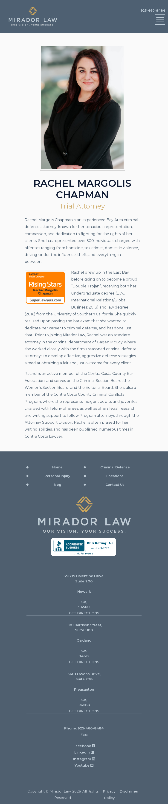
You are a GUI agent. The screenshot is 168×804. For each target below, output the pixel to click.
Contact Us (115, 485)
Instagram (84, 759)
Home (57, 467)
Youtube (84, 765)
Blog (57, 485)
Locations (115, 476)
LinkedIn (84, 752)
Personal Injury (57, 476)
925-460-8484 (153, 10)
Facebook (84, 746)
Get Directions (84, 613)
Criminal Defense (115, 467)
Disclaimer (129, 791)
